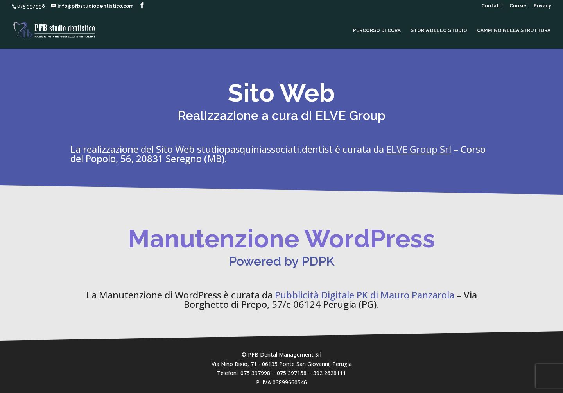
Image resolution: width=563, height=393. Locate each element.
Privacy (542, 6)
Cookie (518, 6)
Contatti (491, 6)
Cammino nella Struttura (513, 30)
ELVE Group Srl (418, 149)
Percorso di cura (377, 30)
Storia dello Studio (439, 30)
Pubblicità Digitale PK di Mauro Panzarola (364, 294)
